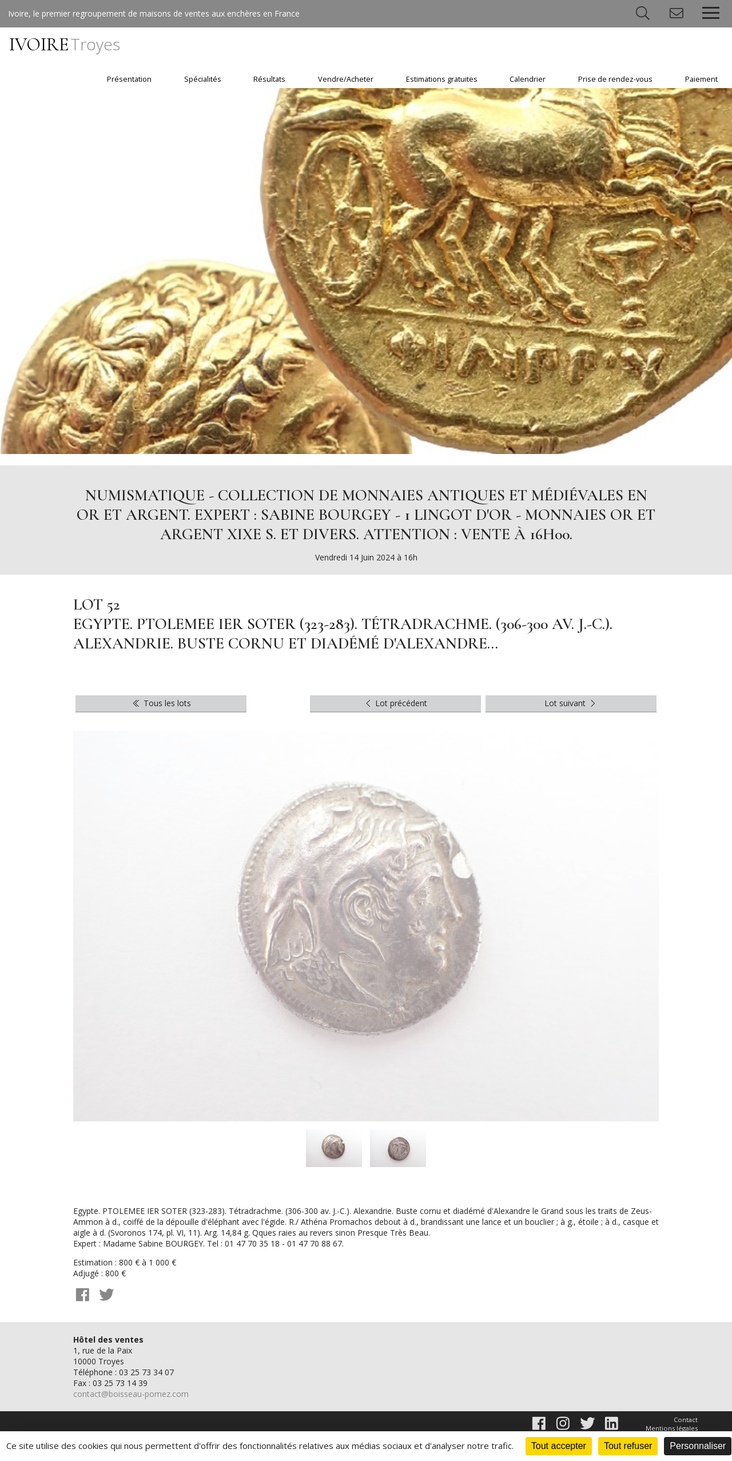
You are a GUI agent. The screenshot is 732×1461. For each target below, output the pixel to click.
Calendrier (528, 79)
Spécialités (202, 79)
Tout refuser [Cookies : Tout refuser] (628, 1446)
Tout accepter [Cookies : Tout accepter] (558, 1446)
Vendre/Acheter (345, 79)
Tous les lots (161, 703)
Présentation (129, 79)
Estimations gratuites (442, 79)
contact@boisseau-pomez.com (131, 1393)
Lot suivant (571, 703)
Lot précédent (395, 703)
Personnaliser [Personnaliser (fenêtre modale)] (698, 1446)
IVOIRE (64, 44)
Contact (686, 1419)
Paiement (701, 79)
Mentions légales (672, 1428)
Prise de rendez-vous (615, 79)
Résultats (269, 79)
